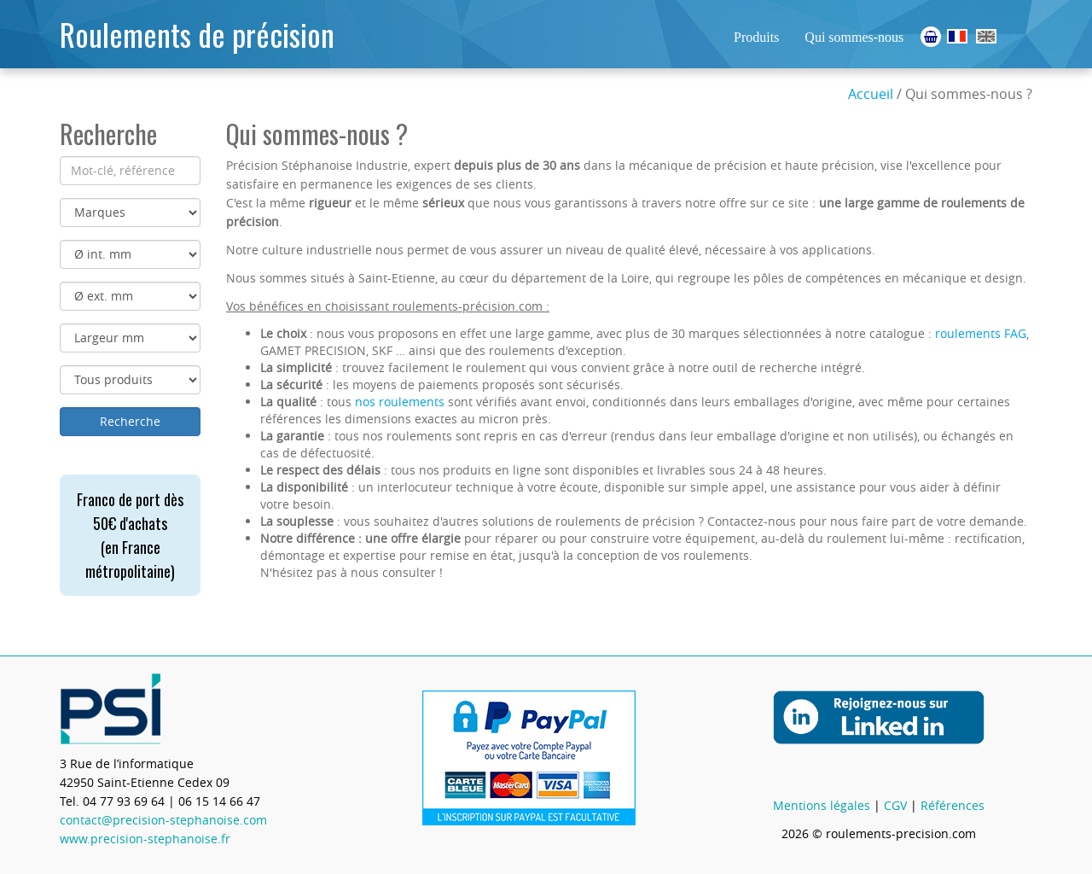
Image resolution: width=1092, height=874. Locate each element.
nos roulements (399, 401)
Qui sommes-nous (853, 37)
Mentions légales (821, 805)
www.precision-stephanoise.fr (145, 838)
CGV (895, 805)
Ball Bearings (986, 36)
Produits (756, 37)
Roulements (957, 36)
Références (953, 805)
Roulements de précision (197, 33)
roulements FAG (980, 333)
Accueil (870, 93)
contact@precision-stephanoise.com (163, 820)
